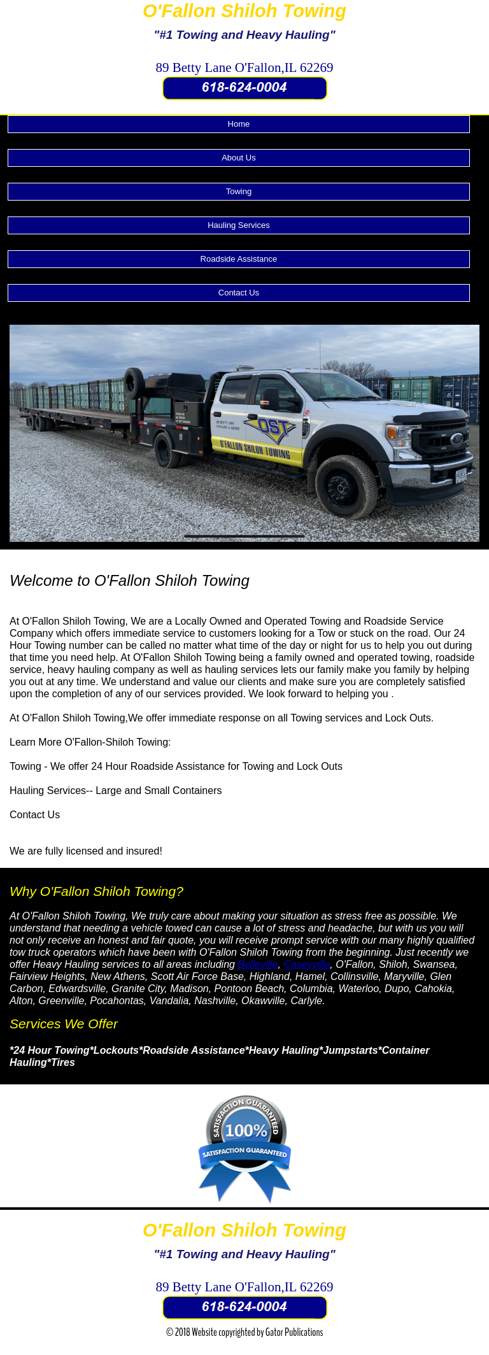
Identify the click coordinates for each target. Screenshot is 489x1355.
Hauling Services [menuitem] (239, 225)
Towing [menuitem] (239, 191)
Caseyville (306, 964)
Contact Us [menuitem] (238, 292)
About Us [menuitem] (238, 157)
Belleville (257, 964)
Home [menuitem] (239, 124)
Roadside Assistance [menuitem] (239, 259)
